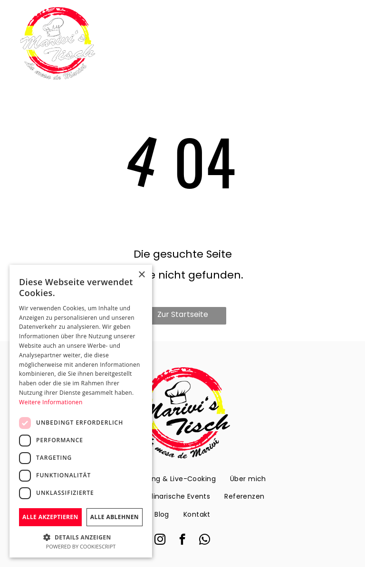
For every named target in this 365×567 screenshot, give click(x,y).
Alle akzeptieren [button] (50, 517)
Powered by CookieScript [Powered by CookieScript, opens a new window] (81, 546)
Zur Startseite (182, 314)
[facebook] (182, 540)
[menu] (344, 43)
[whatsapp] (204, 540)
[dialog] (81, 411)
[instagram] (160, 540)
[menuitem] (173, 479)
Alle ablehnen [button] (114, 517)
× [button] (141, 275)
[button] (81, 536)
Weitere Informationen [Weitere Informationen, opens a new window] (51, 402)
